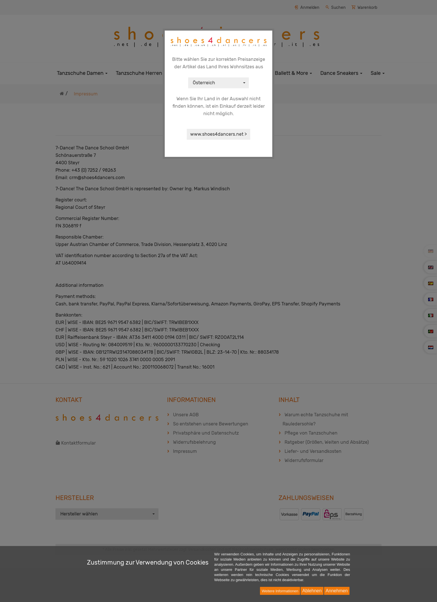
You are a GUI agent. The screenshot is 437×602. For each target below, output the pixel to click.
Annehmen (337, 590)
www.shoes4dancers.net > (218, 134)
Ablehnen (312, 590)
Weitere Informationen (280, 591)
